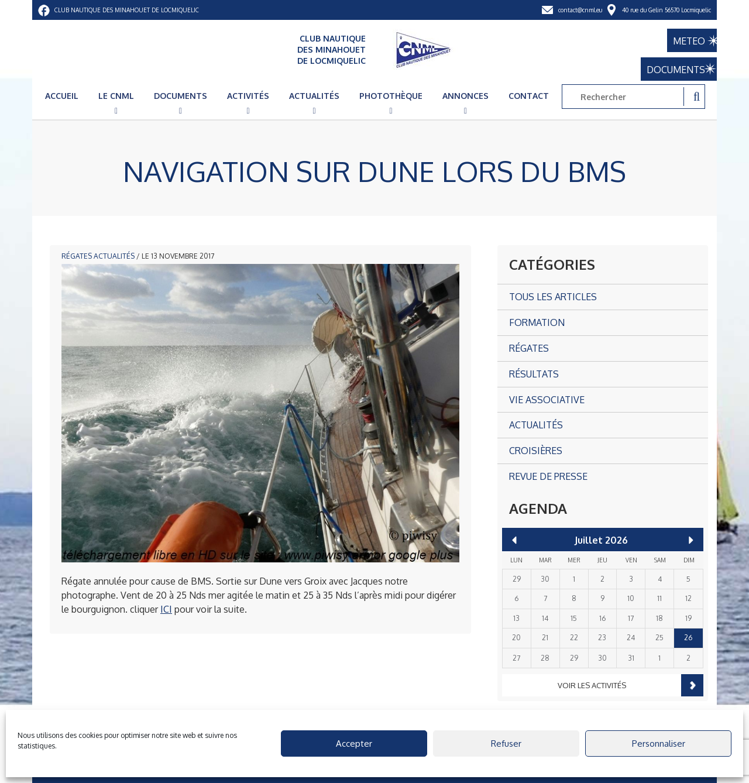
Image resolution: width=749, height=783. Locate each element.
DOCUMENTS (670, 68)
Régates (76, 256)
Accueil (61, 96)
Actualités (314, 96)
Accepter (354, 743)
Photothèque (390, 96)
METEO (680, 38)
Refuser (506, 743)
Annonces (465, 96)
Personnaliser (658, 743)
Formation (537, 322)
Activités (248, 96)
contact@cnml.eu (580, 9)
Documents (180, 96)
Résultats (534, 374)
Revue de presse (548, 476)
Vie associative (547, 400)
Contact (529, 96)
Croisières (535, 450)
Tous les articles (553, 297)
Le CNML (116, 96)
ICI (166, 609)
